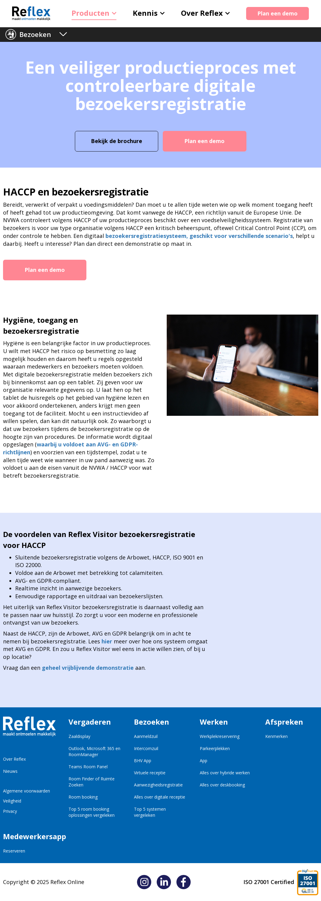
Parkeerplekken (215, 748)
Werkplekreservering (219, 736)
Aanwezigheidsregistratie (158, 785)
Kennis (149, 13)
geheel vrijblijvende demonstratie (88, 667)
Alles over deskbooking (222, 785)
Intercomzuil (146, 748)
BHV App (142, 760)
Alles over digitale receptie (159, 797)
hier (107, 641)
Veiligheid (12, 801)
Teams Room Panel (88, 766)
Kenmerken (276, 736)
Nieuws (10, 771)
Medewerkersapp (29, 836)
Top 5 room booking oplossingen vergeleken (92, 812)
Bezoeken (35, 34)
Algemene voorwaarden (26, 791)
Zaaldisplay (79, 736)
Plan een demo (277, 13)
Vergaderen (90, 722)
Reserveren (14, 851)
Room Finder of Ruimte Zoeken (92, 782)
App (203, 760)
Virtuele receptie (150, 773)
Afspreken (284, 722)
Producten (94, 13)
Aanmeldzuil (146, 736)
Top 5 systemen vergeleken (150, 812)
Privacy (10, 811)
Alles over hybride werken (225, 773)
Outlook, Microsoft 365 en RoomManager (94, 751)
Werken (214, 722)
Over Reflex (205, 13)
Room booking (83, 797)
